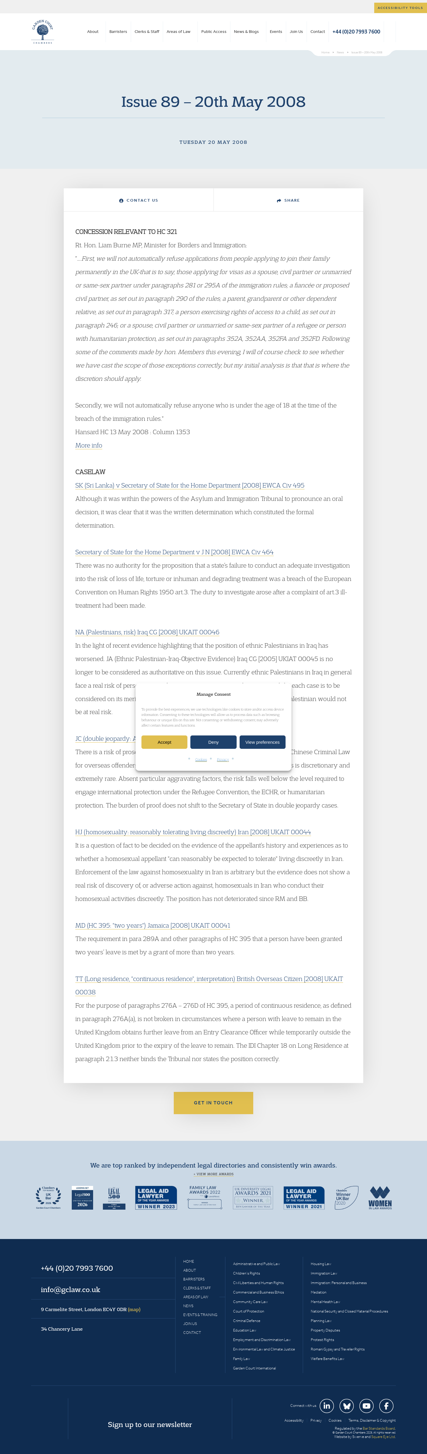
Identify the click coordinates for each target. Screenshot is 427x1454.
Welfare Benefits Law (327, 1358)
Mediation (318, 1292)
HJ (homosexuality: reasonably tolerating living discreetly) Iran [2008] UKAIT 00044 (193, 832)
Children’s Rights (246, 1273)
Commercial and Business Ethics (258, 1292)
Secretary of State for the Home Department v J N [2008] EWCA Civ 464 (174, 552)
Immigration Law (324, 1273)
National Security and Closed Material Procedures (349, 1311)
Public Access (214, 31)
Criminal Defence (246, 1320)
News (188, 1306)
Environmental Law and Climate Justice (264, 1349)
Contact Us (138, 200)
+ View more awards (214, 1174)
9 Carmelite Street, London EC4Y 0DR (91, 1309)
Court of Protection (248, 1311)
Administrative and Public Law (256, 1264)
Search (390, 31)
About (92, 31)
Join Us (296, 31)
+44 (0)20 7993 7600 (356, 31)
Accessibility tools (400, 8)
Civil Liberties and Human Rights (258, 1283)
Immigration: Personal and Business (339, 1283)
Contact (317, 31)
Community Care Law (250, 1301)
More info (88, 445)
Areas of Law (178, 31)
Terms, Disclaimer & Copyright (372, 1420)
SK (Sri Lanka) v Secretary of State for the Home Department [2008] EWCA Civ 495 (190, 485)
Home (188, 1261)
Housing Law (321, 1264)
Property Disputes (325, 1330)
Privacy (223, 759)
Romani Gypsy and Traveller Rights (338, 1349)
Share (288, 200)
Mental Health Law (325, 1301)
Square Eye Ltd (383, 1436)
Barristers (118, 31)
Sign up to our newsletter (150, 1424)
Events (276, 31)
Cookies (201, 759)
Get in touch (213, 1103)
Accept (164, 742)
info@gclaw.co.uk (70, 1289)
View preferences (263, 742)
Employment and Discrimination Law (262, 1339)
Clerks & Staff (147, 31)
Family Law (241, 1358)
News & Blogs (246, 31)
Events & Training (200, 1315)
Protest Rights (322, 1339)
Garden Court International (254, 1368)
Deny (213, 742)
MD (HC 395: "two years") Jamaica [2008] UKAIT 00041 (152, 925)
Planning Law (321, 1320)
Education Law (244, 1330)
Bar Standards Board (379, 1428)
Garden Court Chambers (42, 32)
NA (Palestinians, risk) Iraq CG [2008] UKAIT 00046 (147, 632)
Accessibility (294, 1420)
